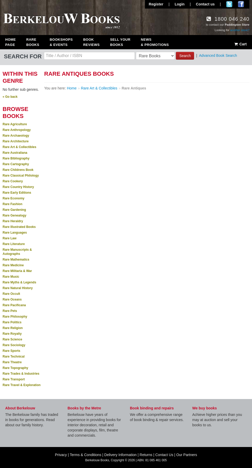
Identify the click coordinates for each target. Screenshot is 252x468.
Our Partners (186, 455)
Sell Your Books (120, 42)
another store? (239, 30)
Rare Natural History (18, 288)
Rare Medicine (13, 265)
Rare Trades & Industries (21, 373)
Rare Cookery (13, 181)
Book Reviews (91, 42)
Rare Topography (15, 368)
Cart (240, 44)
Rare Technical (13, 356)
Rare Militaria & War (17, 271)
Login (179, 4)
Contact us (205, 4)
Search (185, 56)
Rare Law (9, 238)
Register (156, 4)
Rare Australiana (15, 153)
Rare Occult (11, 294)
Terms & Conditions (85, 455)
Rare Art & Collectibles (19, 147)
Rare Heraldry (13, 221)
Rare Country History (18, 187)
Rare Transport (14, 379)
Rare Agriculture (15, 124)
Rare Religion (13, 328)
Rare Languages (15, 232)
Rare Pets (10, 311)
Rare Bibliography (16, 158)
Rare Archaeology (16, 135)
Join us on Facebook (241, 4)
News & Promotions (155, 42)
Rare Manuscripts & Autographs (17, 252)
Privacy (61, 455)
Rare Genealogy (14, 215)
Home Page (10, 42)
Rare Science (12, 339)
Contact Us (164, 455)
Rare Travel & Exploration (22, 385)
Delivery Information (120, 455)
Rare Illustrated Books (19, 227)
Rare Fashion (12, 204)
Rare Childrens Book (18, 170)
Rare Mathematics (16, 259)
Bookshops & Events (61, 42)
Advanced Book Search (218, 55)
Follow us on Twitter (229, 4)
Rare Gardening (14, 210)
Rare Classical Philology (21, 175)
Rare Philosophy (15, 316)
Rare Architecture (16, 141)
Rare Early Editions (17, 192)
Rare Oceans (12, 299)
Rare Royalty (12, 334)
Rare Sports (11, 351)
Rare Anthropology (17, 130)
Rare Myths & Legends (19, 282)
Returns (146, 455)
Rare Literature (14, 244)
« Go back (10, 97)
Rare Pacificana (14, 305)
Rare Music (11, 276)
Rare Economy (13, 198)
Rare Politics (12, 322)
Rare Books (32, 42)
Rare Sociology (14, 345)
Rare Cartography (16, 164)
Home (71, 88)
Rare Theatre (12, 362)
